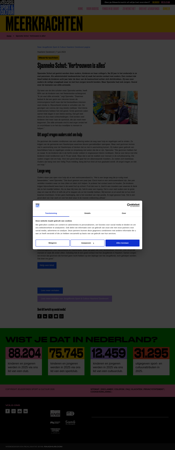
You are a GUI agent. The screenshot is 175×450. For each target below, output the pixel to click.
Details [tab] (87, 213)
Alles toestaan (122, 243)
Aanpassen (87, 243)
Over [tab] (124, 213)
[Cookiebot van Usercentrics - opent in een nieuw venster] (129, 205)
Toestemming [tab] (51, 213)
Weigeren (52, 243)
